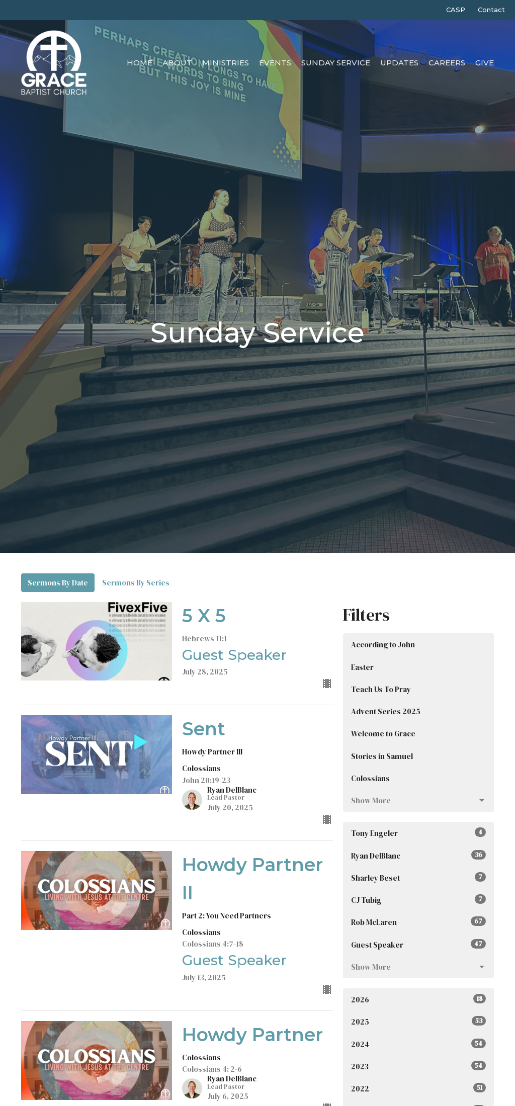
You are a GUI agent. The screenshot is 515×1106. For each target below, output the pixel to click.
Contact (491, 10)
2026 (418, 999)
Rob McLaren (418, 921)
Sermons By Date (58, 582)
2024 (418, 1044)
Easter (362, 667)
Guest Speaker (418, 944)
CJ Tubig (418, 899)
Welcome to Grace (383, 733)
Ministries (225, 62)
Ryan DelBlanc (418, 855)
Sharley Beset (418, 877)
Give (484, 62)
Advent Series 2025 (385, 711)
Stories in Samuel (382, 756)
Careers (446, 62)
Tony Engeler (418, 832)
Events (275, 62)
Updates (399, 62)
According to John (383, 644)
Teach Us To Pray (381, 689)
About (177, 62)
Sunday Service (335, 62)
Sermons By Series (135, 582)
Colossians (370, 778)
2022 (418, 1088)
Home (139, 62)
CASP (455, 10)
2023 (418, 1066)
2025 (418, 1021)
